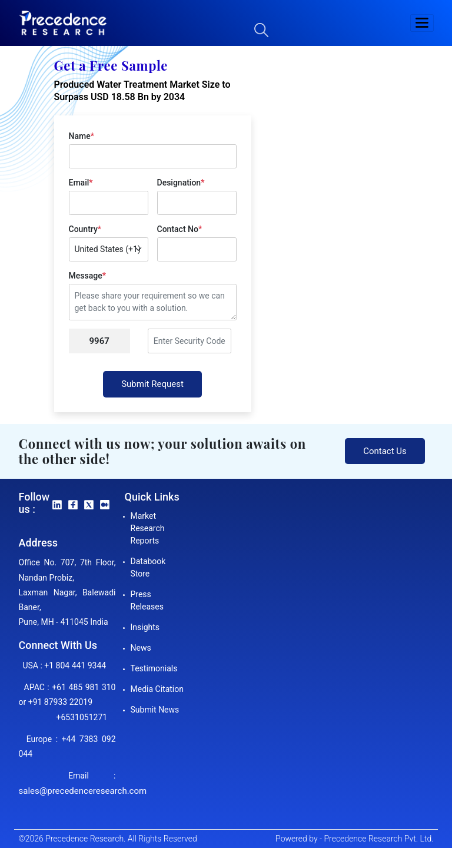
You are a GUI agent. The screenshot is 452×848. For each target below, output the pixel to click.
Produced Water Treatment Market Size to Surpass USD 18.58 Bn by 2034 (142, 90)
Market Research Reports (148, 528)
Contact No (179, 229)
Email (81, 182)
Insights (145, 627)
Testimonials (154, 668)
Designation (181, 182)
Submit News (155, 709)
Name (81, 136)
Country (85, 229)
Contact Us (385, 451)
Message (87, 275)
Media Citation (157, 689)
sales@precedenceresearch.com (83, 791)
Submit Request (152, 384)
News (141, 647)
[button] (422, 23)
